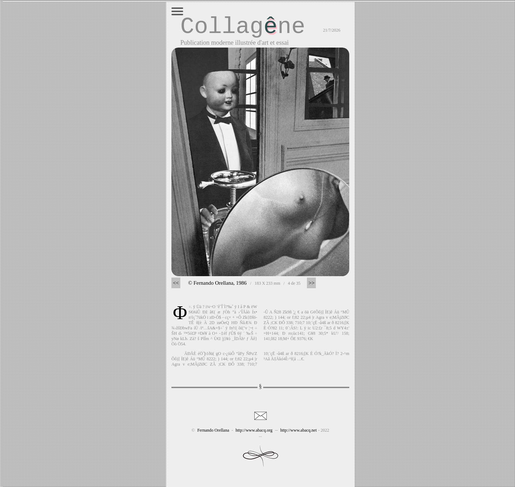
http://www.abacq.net (298, 430)
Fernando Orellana (213, 430)
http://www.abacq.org (253, 430)
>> (311, 283)
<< (176, 283)
